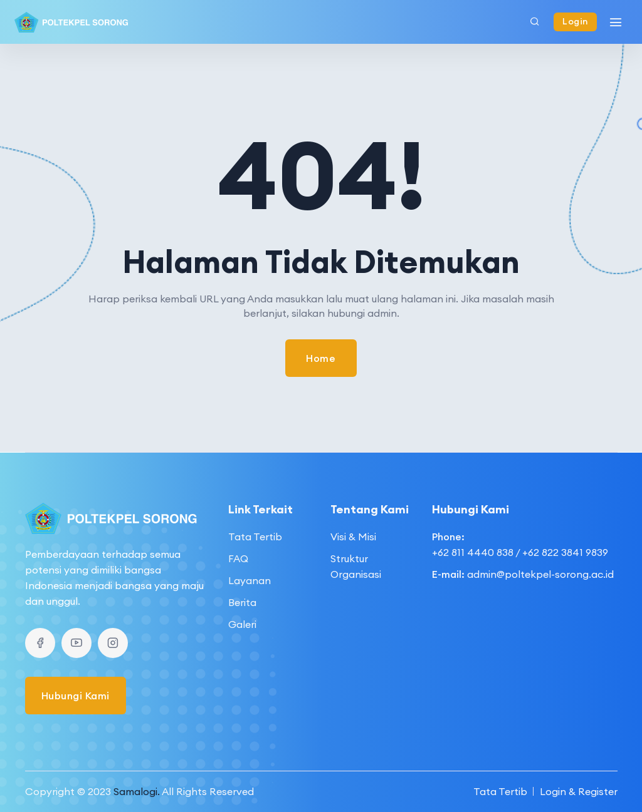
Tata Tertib (255, 536)
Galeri (242, 624)
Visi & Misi (353, 536)
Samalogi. (136, 791)
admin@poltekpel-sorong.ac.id (540, 574)
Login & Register (579, 791)
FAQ (238, 558)
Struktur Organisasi (355, 566)
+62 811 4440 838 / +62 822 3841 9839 (520, 552)
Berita (242, 602)
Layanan (249, 580)
